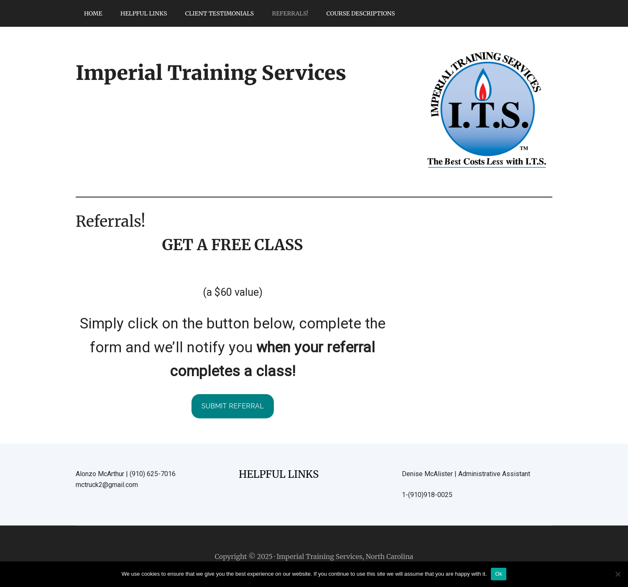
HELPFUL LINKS (279, 474)
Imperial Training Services (211, 72)
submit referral (233, 406)
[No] (617, 574)
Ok (498, 574)
